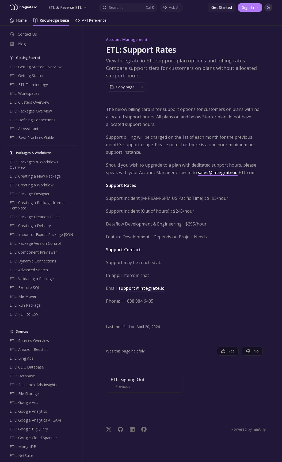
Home (18, 22)
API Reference (90, 22)
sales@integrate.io (218, 172)
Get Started (221, 7)
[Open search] (128, 7)
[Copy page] (122, 87)
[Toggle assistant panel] (171, 7)
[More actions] (142, 87)
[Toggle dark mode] (268, 7)
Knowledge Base (51, 22)
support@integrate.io (142, 288)
